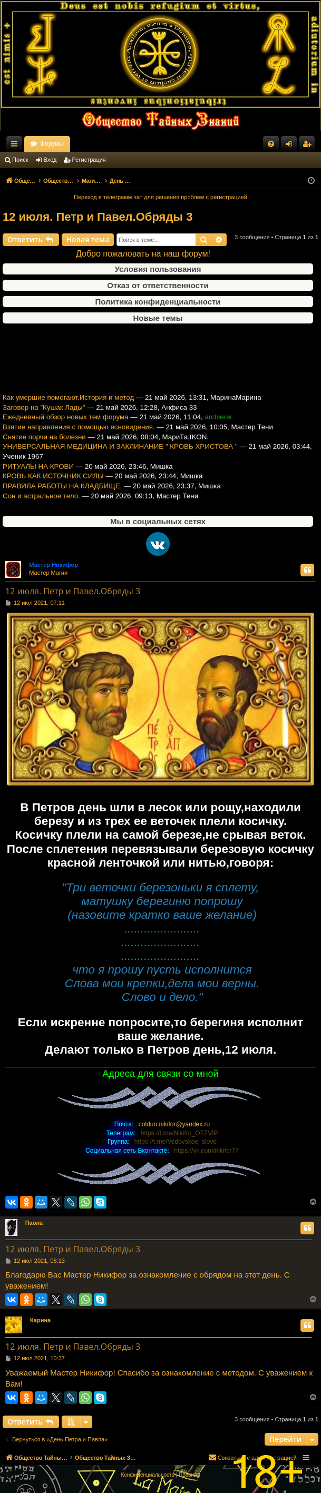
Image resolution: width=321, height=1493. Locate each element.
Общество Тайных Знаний (69, 144)
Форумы (143, 144)
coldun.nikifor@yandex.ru (174, 1124)
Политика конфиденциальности (157, 301)
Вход (50, 159)
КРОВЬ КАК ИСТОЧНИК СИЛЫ (53, 484)
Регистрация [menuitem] (309, 146)
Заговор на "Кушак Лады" (44, 415)
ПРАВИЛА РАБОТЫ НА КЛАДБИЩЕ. (62, 494)
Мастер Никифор (53, 565)
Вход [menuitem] (291, 146)
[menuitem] (271, 144)
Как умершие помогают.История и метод (68, 405)
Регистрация (89, 159)
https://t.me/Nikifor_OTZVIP (179, 1133)
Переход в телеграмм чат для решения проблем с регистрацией (160, 197)
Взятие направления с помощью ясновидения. (79, 435)
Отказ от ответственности (157, 285)
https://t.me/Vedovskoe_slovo (175, 1141)
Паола (34, 1223)
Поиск (20, 159)
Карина (40, 1320)
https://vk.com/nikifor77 (206, 1150)
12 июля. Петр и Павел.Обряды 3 (98, 216)
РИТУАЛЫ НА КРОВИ (38, 474)
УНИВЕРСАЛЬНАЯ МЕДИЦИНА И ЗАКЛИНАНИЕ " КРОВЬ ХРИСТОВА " (120, 454)
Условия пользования (158, 268)
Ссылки (16, 146)
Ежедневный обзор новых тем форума (66, 425)
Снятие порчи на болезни (44, 444)
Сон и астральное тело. (41, 503)
